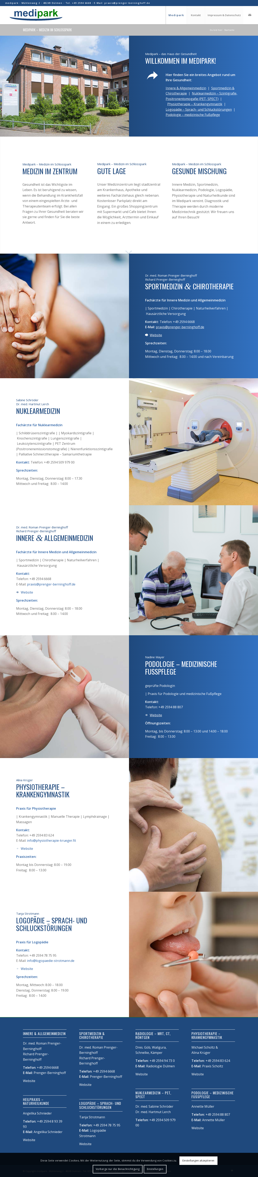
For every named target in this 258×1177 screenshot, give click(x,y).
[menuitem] (176, 15)
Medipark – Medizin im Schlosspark (47, 29)
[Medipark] (35, 15)
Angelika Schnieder (48, 1132)
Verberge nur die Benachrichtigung (117, 1169)
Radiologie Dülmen (160, 1066)
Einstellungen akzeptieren (198, 1160)
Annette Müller (213, 1120)
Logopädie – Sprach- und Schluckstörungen (199, 109)
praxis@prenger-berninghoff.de (180, 327)
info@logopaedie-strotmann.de (50, 960)
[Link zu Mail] (250, 15)
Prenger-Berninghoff (50, 1073)
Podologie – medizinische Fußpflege (193, 114)
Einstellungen (155, 1169)
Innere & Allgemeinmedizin (186, 88)
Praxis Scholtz (212, 1066)
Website (156, 335)
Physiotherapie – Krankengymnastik (194, 104)
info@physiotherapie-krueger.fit (51, 840)
